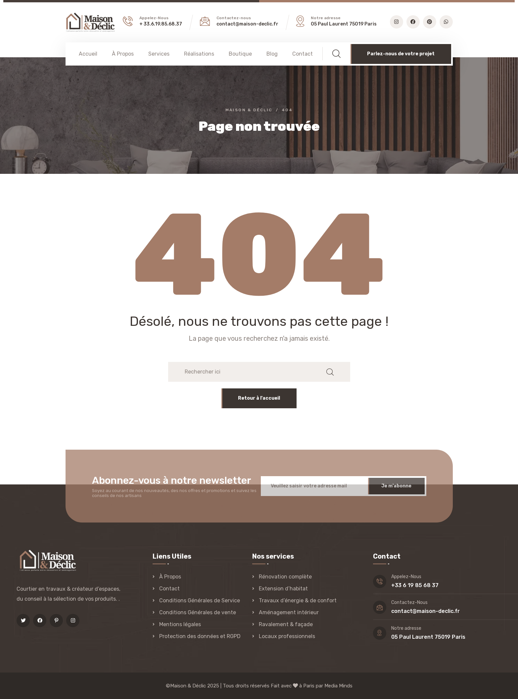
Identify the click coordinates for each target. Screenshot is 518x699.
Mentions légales (180, 624)
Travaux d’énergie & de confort (298, 600)
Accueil (88, 54)
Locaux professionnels (287, 636)
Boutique (240, 54)
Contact (302, 54)
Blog (272, 54)
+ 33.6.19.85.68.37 (160, 24)
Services (158, 54)
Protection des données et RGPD (200, 636)
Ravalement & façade (286, 624)
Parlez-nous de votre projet (401, 54)
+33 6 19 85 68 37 (415, 585)
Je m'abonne (396, 490)
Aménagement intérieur (289, 612)
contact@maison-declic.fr (247, 24)
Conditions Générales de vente (197, 612)
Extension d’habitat (283, 588)
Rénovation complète (285, 577)
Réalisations (199, 54)
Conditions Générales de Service (199, 600)
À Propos (123, 54)
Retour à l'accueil (259, 398)
